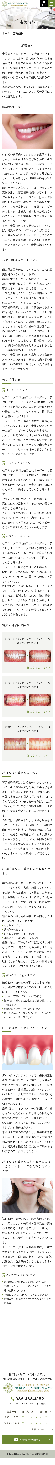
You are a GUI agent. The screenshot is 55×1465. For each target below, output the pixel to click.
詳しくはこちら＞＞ (39, 667)
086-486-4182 (29, 1399)
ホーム (6, 33)
